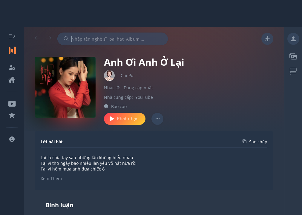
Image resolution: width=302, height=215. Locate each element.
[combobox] (112, 39)
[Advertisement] (151, 13)
